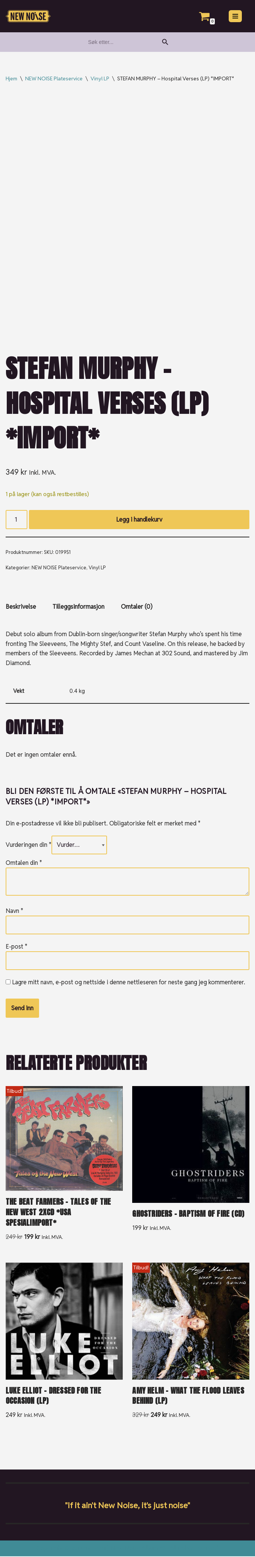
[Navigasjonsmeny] (235, 16)
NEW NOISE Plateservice (54, 78)
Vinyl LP (100, 78)
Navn (14, 911)
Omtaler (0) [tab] (136, 607)
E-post (16, 947)
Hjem (11, 78)
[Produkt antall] (16, 520)
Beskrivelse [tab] (21, 607)
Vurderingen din (28, 845)
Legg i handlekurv (139, 520)
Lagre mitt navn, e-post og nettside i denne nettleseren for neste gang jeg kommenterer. (128, 983)
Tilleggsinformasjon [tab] (78, 607)
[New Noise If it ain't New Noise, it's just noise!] (28, 16)
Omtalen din (24, 863)
